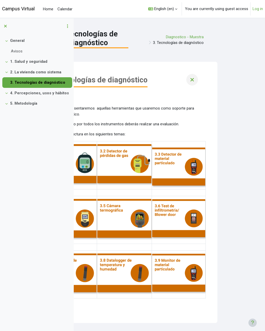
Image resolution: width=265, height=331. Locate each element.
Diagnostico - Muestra (228, 37)
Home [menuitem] (48, 9)
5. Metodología (23, 103)
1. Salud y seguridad (28, 61)
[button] (163, 9)
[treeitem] (37, 45)
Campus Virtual (18, 9)
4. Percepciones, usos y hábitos (39, 93)
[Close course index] (5, 26)
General (17, 40)
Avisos (17, 51)
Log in (258, 8)
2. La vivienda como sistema (35, 72)
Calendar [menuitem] (64, 9)
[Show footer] (252, 323)
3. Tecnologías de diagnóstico (37, 82)
